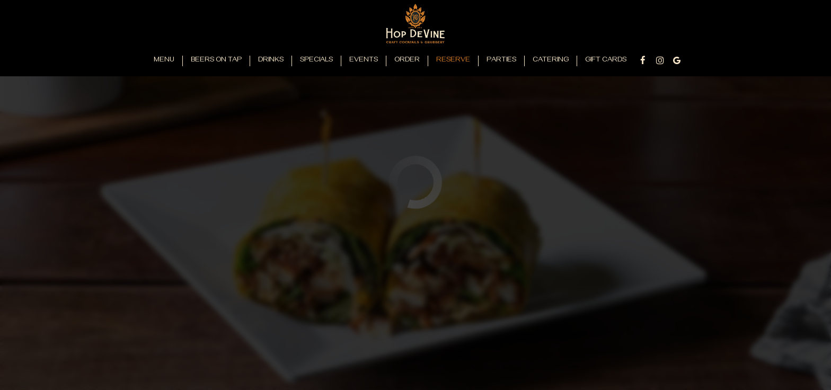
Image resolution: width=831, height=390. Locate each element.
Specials (316, 60)
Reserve (453, 60)
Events (363, 60)
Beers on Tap (216, 60)
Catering (551, 60)
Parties (501, 60)
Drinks (271, 60)
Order (407, 60)
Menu (164, 60)
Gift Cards (605, 60)
